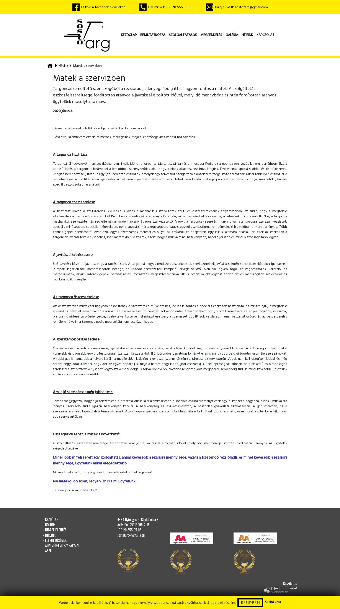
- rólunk (49, 524)
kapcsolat (265, 35)
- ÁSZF (47, 550)
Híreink (63, 65)
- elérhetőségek (55, 540)
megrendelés (211, 35)
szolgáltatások (183, 35)
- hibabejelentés (55, 529)
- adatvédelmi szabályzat (61, 545)
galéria (232, 35)
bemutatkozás (152, 35)
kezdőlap (129, 35)
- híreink (49, 535)
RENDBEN (250, 603)
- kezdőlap (50, 519)
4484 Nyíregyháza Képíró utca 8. (138, 519)
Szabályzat (273, 601)
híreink (247, 35)
